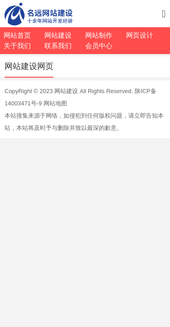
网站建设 (66, 91)
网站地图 (55, 103)
